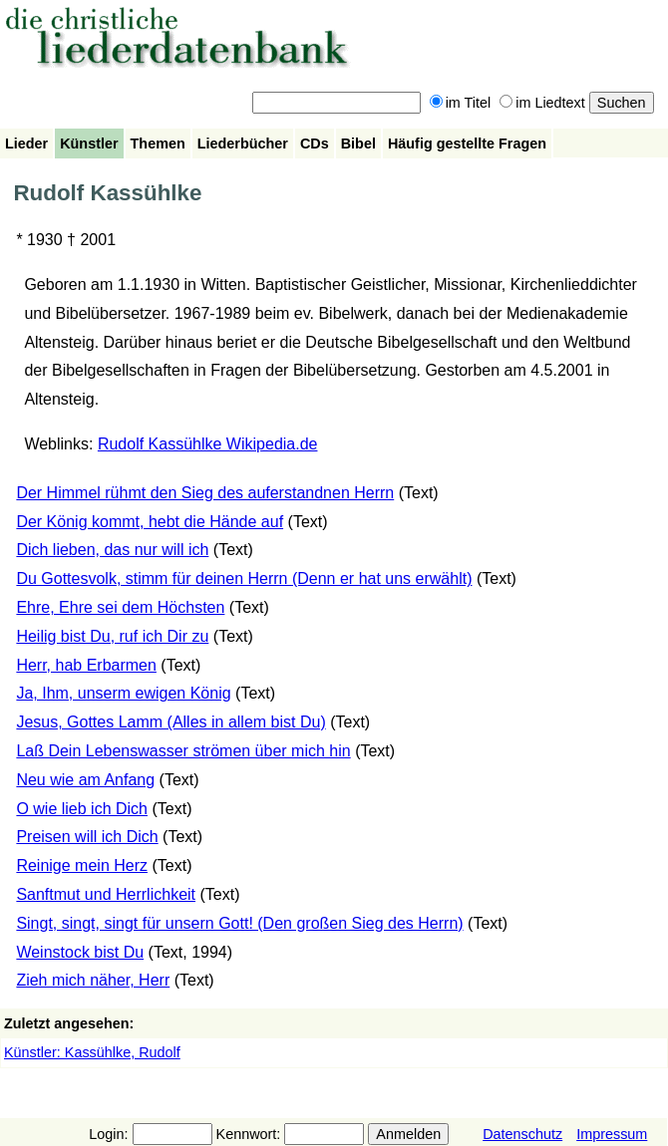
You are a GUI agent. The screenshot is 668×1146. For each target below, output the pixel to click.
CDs (314, 143)
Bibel (358, 143)
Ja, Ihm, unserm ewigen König (123, 693)
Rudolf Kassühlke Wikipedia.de (208, 443)
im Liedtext (542, 103)
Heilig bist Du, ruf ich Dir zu (112, 636)
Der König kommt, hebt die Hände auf (149, 521)
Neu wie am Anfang (85, 779)
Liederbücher (242, 143)
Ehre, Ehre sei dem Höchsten (120, 607)
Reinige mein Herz (82, 865)
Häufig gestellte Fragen (467, 143)
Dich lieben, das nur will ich (112, 549)
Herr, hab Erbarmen (86, 665)
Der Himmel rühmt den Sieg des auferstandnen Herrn (205, 492)
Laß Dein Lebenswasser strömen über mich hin (183, 750)
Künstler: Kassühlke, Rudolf (92, 1052)
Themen (158, 143)
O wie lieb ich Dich (82, 808)
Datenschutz (522, 1134)
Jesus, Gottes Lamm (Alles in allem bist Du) (170, 722)
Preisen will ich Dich (87, 836)
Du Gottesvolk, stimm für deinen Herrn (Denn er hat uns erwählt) (244, 578)
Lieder (26, 143)
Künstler (89, 143)
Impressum (611, 1134)
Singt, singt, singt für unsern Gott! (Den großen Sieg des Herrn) (239, 923)
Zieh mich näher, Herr (92, 980)
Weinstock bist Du (80, 952)
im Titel (461, 103)
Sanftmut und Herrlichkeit (105, 894)
